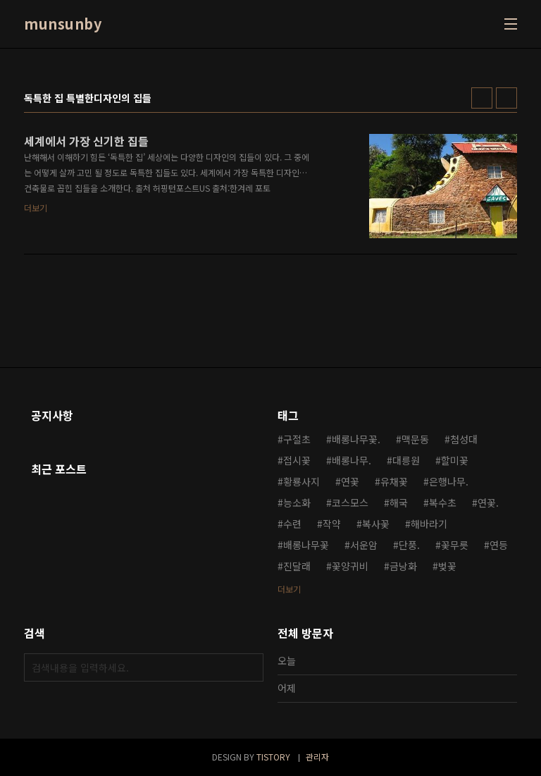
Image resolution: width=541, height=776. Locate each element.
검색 (249, 667)
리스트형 (506, 98)
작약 (332, 524)
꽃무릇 (454, 545)
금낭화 (403, 566)
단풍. (409, 545)
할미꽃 (454, 460)
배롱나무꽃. (356, 439)
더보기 (289, 589)
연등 (499, 545)
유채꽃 (394, 481)
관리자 (317, 757)
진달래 (297, 566)
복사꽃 (376, 524)
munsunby (62, 24)
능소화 (297, 502)
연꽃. (488, 502)
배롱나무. (351, 460)
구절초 (297, 439)
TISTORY (273, 757)
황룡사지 (301, 481)
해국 (399, 502)
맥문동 (415, 439)
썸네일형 (481, 98)
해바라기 (429, 524)
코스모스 (350, 502)
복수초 (442, 502)
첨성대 (464, 439)
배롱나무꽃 (306, 545)
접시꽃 (297, 460)
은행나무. (448, 481)
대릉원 (406, 460)
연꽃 (350, 481)
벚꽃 (447, 566)
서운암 (364, 545)
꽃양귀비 (350, 566)
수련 (292, 524)
